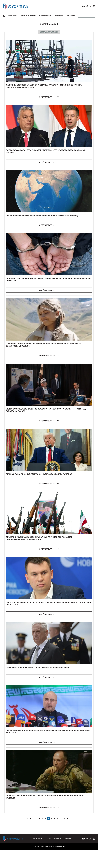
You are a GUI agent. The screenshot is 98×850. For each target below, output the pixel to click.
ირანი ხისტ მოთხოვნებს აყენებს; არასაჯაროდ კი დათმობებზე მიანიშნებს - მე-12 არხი (48, 731)
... (36, 818)
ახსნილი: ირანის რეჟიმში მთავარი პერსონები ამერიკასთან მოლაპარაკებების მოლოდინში (39, 538)
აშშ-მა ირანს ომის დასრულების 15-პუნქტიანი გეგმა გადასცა (39, 474)
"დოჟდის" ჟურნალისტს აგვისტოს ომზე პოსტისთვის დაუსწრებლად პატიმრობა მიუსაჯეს (43, 344)
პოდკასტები (70, 15)
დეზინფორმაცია (45, 15)
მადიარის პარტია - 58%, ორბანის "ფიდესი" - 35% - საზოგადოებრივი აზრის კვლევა (46, 151)
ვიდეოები (59, 15)
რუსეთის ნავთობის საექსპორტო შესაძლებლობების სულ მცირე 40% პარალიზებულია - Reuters (44, 86)
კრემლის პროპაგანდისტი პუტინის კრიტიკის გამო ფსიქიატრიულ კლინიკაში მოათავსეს (48, 603)
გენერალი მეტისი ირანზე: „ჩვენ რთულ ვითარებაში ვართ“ (38, 667)
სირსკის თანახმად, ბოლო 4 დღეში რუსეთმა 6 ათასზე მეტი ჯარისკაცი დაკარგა (45, 796)
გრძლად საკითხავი (28, 15)
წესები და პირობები (54, 838)
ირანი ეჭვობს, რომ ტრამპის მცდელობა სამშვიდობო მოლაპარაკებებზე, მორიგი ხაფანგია (46, 409)
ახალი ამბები (12, 15)
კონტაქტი (68, 838)
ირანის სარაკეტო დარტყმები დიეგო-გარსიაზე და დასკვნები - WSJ (42, 215)
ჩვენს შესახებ (38, 838)
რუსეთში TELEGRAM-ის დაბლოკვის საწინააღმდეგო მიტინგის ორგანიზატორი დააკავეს (48, 279)
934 (64, 818)
